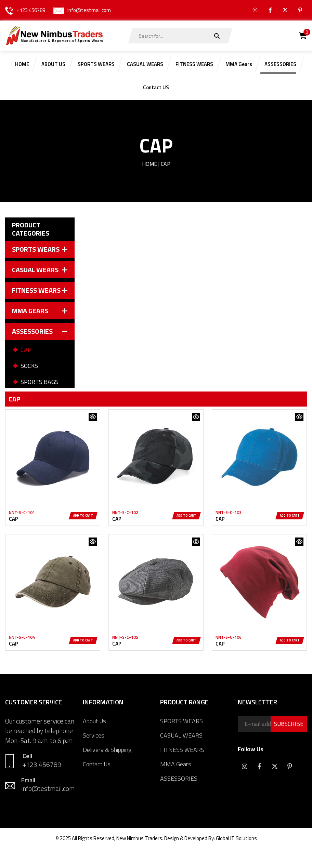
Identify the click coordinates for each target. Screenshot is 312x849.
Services (93, 735)
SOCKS (29, 365)
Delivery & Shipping (107, 749)
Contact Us (96, 764)
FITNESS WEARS (182, 749)
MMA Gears (175, 764)
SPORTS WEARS (181, 721)
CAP (26, 349)
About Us (94, 721)
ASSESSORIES (178, 778)
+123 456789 (30, 10)
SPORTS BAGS (39, 381)
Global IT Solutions (236, 838)
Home (149, 164)
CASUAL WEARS (181, 735)
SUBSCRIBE (288, 723)
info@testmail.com (89, 10)
